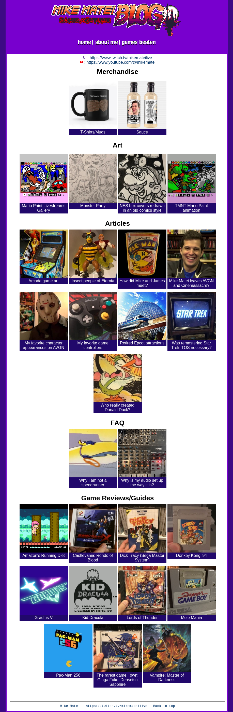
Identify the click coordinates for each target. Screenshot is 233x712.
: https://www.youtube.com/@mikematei (118, 62)
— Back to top (161, 706)
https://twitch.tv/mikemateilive (116, 706)
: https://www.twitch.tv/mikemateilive (117, 58)
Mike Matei (70, 706)
